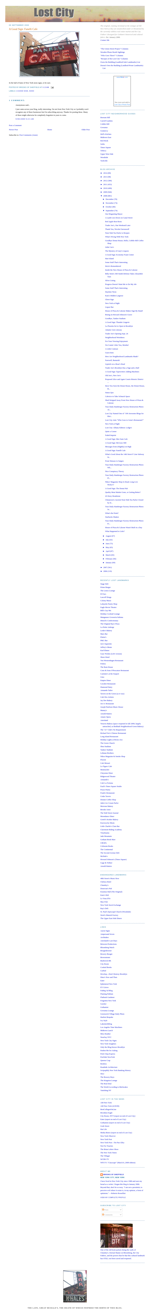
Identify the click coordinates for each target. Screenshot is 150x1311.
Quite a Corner (110, 431)
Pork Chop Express (107, 1054)
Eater (102, 980)
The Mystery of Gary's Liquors (117, 251)
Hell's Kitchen (105, 134)
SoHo (102, 144)
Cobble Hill (104, 124)
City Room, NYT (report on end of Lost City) (117, 1116)
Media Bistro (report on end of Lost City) (116, 1133)
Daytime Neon (110, 292)
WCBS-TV (104, 1159)
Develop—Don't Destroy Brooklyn (113, 974)
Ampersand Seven (107, 934)
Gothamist (104, 1007)
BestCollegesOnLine (108, 1109)
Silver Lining (110, 280)
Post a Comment (15, 125)
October (109, 207)
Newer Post (13, 129)
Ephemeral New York (108, 984)
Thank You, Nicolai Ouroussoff (117, 229)
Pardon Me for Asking (108, 1050)
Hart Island (109, 258)
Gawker (103, 1004)
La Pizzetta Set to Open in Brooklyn (119, 326)
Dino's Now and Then (108, 977)
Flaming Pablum (106, 994)
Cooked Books (106, 967)
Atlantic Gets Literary (113, 330)
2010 (105, 188)
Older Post (86, 129)
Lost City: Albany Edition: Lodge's (118, 428)
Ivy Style (103, 1020)
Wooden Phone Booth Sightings (112, 52)
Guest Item (109, 353)
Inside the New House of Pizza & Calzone (121, 270)
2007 (105, 567)
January (109, 562)
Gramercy (104, 131)
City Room (104, 964)
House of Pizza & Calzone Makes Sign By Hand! (124, 311)
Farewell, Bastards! (112, 360)
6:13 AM (46, 87)
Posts (105, 1210)
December (110, 199)
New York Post (106, 1139)
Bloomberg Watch (107, 947)
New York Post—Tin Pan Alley (112, 1142)
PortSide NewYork (107, 1057)
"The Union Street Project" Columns (114, 49)
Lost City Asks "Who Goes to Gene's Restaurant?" (124, 420)
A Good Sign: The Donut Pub (116, 488)
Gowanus (104, 127)
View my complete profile (113, 1197)
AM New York (106, 1103)
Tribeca (103, 151)
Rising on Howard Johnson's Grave (118, 315)
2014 (105, 173)
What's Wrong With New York (116, 237)
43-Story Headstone (112, 496)
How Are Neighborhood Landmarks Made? (121, 356)
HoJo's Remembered (113, 266)
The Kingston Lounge (108, 1080)
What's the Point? (111, 513)
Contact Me (104, 40)
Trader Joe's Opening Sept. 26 (116, 334)
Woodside (104, 157)
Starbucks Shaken (112, 517)
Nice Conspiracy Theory (114, 471)
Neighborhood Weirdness (114, 337)
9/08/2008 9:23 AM (25, 119)
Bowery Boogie (106, 954)
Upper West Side (106, 154)
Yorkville (104, 161)
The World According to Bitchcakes (114, 1087)
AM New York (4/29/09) (109, 1106)
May (108, 547)
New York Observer (108, 1136)
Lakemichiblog (106, 1024)
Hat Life (103, 1129)
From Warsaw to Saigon (114, 461)
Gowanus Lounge (107, 1010)
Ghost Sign (109, 299)
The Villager (105, 1156)
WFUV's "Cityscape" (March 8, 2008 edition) (117, 1162)
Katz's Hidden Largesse (114, 296)
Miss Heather (105, 1034)
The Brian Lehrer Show (109, 1149)
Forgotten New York (108, 1001)
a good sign (22, 91)
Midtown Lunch (106, 1030)
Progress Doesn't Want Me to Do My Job (120, 284)
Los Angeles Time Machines (111, 1027)
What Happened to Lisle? (114, 531)
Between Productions (108, 944)
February (109, 559)
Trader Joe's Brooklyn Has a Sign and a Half (122, 368)
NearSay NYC (105, 1037)
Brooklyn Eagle (106, 1113)
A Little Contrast (111, 349)
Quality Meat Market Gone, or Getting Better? (123, 492)
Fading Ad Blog (106, 990)
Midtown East (105, 137)
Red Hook (104, 141)
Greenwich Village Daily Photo (112, 1014)
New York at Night (112, 303)
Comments (107, 1215)
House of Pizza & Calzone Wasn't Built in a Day (123, 527)
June (108, 543)
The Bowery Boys (107, 1077)
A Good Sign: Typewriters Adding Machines (122, 372)
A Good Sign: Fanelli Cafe (23, 29)
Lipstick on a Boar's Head (115, 364)
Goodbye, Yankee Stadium (115, 318)
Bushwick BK (105, 961)
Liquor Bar (109, 307)
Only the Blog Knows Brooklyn (112, 1047)
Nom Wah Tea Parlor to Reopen (117, 233)
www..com (122, 77)
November (110, 203)
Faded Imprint (110, 435)
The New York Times (108, 1153)
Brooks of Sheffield (113, 1174)
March (108, 555)
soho (31, 91)
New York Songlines (108, 1044)
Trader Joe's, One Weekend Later (117, 225)
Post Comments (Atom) (29, 135)
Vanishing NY (105, 1090)
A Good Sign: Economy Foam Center (119, 255)
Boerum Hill (105, 117)
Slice (102, 1074)
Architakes (104, 937)
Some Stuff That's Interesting (116, 262)
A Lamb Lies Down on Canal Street (118, 218)
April (108, 551)
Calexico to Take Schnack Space (117, 396)
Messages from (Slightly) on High (118, 447)
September (110, 210)
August (109, 536)
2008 (105, 196)
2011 (105, 184)
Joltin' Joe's (109, 247)
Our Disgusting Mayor (113, 214)
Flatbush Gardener (107, 997)
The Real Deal (105, 1084)
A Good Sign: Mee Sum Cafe (116, 439)
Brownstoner (105, 957)
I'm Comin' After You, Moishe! (117, 345)
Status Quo (109, 392)
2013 (105, 177)
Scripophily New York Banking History (115, 1070)
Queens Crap (105, 1060)
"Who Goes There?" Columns (111, 55)
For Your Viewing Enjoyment (116, 341)
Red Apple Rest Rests (113, 221)
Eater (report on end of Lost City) (113, 1119)
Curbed (103, 971)
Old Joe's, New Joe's (113, 375)
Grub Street (104, 1126)
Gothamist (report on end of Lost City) (115, 1123)
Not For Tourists (106, 1146)
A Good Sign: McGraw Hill (115, 443)
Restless (103, 1064)
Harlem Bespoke (106, 1017)
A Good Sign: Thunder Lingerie (117, 322)
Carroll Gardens (106, 121)
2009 (105, 192)
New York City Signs (108, 1040)
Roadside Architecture (108, 1067)
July (107, 540)
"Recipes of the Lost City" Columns (114, 59)
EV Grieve (104, 987)
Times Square (105, 147)
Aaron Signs (105, 931)
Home (49, 129)
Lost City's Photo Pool (122, 104)
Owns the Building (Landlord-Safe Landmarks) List (120, 62)
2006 (105, 571)
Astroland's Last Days (108, 941)
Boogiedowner (106, 951)
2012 (105, 180)
